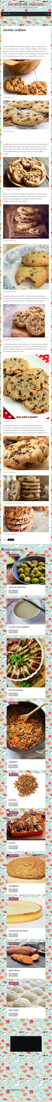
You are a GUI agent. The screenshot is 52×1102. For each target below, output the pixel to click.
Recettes (12, 23)
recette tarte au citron (18, 931)
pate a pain (14, 1010)
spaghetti (13, 762)
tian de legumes (16, 690)
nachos (12, 843)
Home (6, 23)
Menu (5, 14)
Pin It (5, 540)
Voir (13, 592)
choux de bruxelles (17, 587)
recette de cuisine (26, 4)
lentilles (12, 800)
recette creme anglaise (19, 627)
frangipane (14, 886)
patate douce (14, 970)
